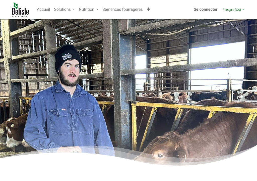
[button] (148, 10)
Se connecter (206, 9)
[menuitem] (43, 10)
